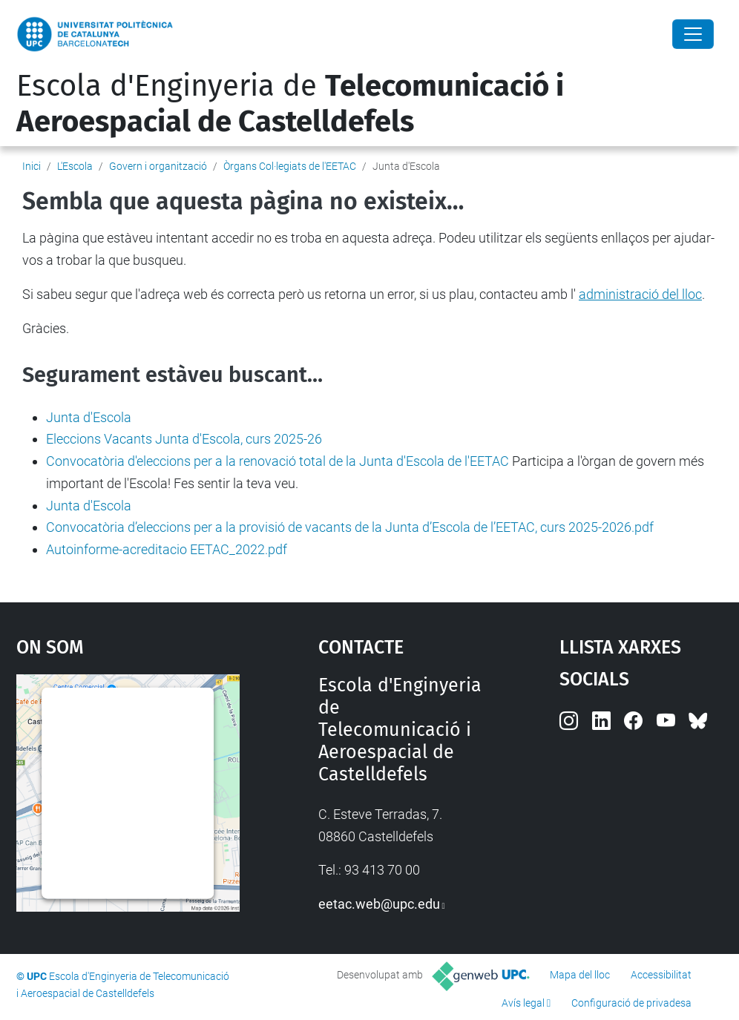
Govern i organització (158, 166)
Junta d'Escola (88, 417)
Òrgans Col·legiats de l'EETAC (289, 166)
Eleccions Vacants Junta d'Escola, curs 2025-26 (184, 439)
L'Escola (75, 166)
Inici (31, 166)
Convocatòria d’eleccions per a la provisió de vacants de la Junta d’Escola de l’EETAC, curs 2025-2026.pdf (350, 527)
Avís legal (523, 1003)
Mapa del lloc (580, 975)
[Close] (693, 34)
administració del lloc (640, 294)
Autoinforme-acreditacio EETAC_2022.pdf (166, 549)
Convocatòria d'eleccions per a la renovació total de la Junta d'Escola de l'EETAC (277, 461)
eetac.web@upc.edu (379, 904)
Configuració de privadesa (631, 1003)
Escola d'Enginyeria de (290, 103)
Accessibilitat (661, 975)
